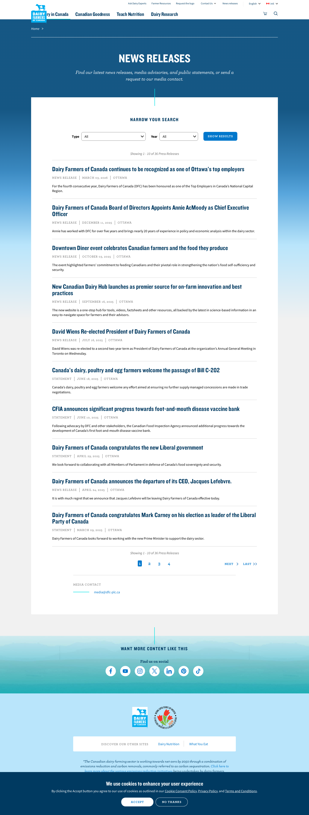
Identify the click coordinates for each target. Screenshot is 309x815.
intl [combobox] (272, 3)
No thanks (172, 802)
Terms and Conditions (241, 791)
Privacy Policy (207, 791)
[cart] (265, 14)
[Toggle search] (276, 14)
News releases (230, 3)
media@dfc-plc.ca (107, 592)
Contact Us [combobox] (207, 3)
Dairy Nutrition (168, 744)
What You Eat (198, 744)
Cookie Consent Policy (181, 791)
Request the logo (185, 3)
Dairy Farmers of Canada (39, 13)
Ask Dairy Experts (137, 3)
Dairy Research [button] (194, 14)
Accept (137, 802)
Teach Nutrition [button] (156, 14)
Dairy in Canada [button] (71, 14)
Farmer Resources (161, 3)
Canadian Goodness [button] (114, 14)
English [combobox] (253, 3)
